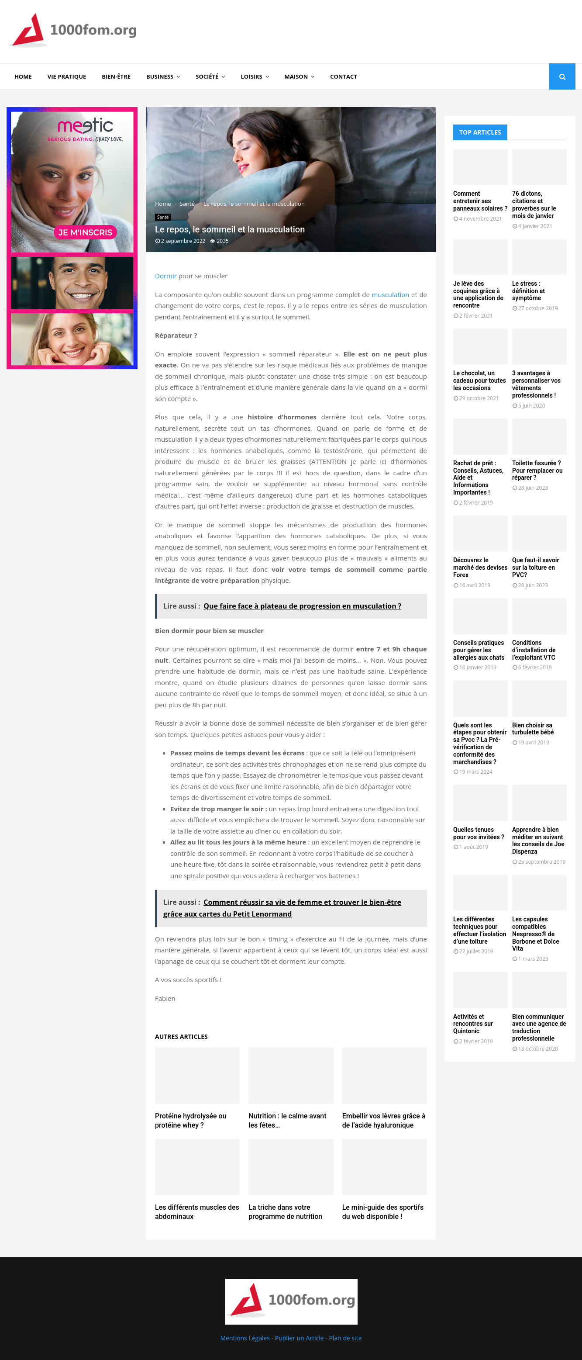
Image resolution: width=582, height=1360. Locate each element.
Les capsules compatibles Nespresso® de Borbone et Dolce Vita (535, 934)
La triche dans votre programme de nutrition (285, 1212)
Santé (163, 217)
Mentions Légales (245, 1338)
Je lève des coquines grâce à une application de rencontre (478, 294)
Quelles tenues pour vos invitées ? (478, 833)
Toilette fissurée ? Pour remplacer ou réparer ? (537, 470)
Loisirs (251, 76)
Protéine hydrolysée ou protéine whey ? (191, 1120)
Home (23, 76)
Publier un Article (299, 1338)
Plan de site (345, 1338)
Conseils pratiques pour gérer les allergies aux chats (478, 650)
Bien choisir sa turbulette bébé (533, 729)
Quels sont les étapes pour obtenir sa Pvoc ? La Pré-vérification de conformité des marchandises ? (480, 743)
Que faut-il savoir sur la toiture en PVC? (535, 567)
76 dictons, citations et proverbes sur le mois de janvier (534, 204)
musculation (390, 294)
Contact (343, 76)
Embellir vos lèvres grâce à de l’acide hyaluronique (384, 1120)
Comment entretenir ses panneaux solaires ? (480, 201)
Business (159, 76)
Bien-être (116, 76)
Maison (296, 76)
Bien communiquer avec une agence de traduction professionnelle (539, 1027)
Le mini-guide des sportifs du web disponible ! (383, 1212)
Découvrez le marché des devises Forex (480, 567)
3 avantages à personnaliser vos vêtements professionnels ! (536, 384)
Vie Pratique (67, 76)
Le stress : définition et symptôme (528, 291)
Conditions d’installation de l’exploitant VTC (534, 650)
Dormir (166, 275)
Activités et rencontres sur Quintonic (473, 1024)
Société (207, 76)
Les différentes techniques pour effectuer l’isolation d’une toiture (479, 930)
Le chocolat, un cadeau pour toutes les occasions (479, 380)
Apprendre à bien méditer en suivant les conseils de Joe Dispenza (538, 840)
